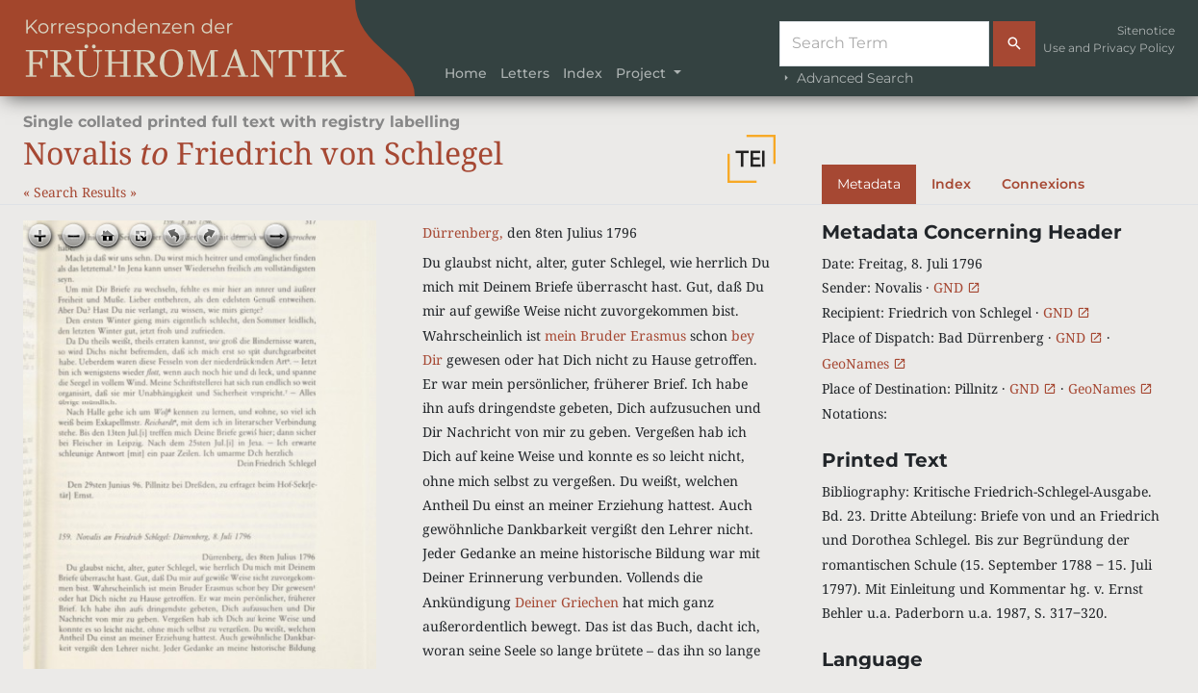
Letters (524, 73)
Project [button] (643, 73)
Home (466, 73)
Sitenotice (1146, 30)
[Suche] (884, 43)
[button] (751, 159)
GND (957, 287)
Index (582, 73)
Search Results (82, 192)
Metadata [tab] (869, 183)
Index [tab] (951, 183)
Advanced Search (846, 78)
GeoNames (864, 363)
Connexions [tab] (1043, 183)
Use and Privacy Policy (1109, 47)
